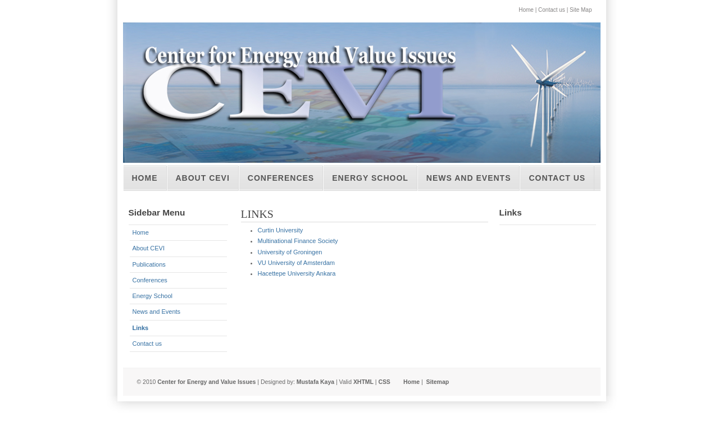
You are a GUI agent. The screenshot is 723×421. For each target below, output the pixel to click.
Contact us (551, 10)
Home (526, 10)
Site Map (581, 10)
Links (141, 327)
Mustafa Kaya (315, 382)
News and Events (468, 177)
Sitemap (437, 382)
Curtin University (280, 230)
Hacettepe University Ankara (297, 273)
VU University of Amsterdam (296, 262)
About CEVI (203, 177)
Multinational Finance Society (298, 240)
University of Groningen (290, 252)
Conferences (281, 177)
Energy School (370, 177)
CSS (384, 382)
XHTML (363, 382)
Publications (149, 264)
